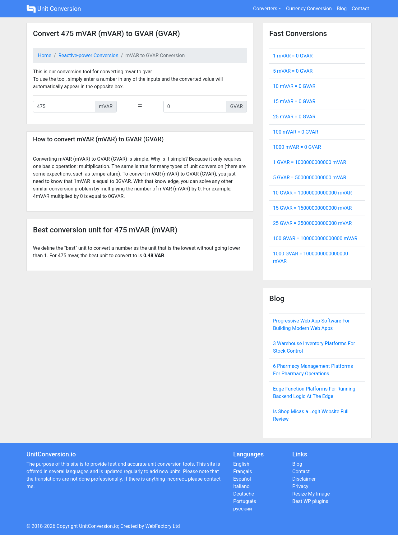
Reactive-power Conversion (88, 55)
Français (242, 471)
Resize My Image (311, 494)
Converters (265, 8)
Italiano (241, 486)
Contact (360, 8)
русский (242, 509)
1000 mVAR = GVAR (297, 147)
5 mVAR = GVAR (292, 71)
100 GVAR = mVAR (315, 238)
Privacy (300, 486)
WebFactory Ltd (162, 526)
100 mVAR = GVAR (295, 132)
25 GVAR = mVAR (312, 223)
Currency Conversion (309, 8)
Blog (342, 8)
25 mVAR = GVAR (294, 117)
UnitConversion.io (98, 526)
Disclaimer (304, 479)
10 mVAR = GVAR (294, 86)
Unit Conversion (53, 8)
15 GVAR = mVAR (312, 208)
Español (242, 479)
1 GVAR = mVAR (309, 162)
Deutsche (243, 494)
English (241, 464)
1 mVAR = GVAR (292, 56)
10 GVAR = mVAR (312, 193)
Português (244, 501)
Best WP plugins (310, 501)
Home (44, 55)
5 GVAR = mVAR (309, 178)
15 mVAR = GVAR (294, 101)
